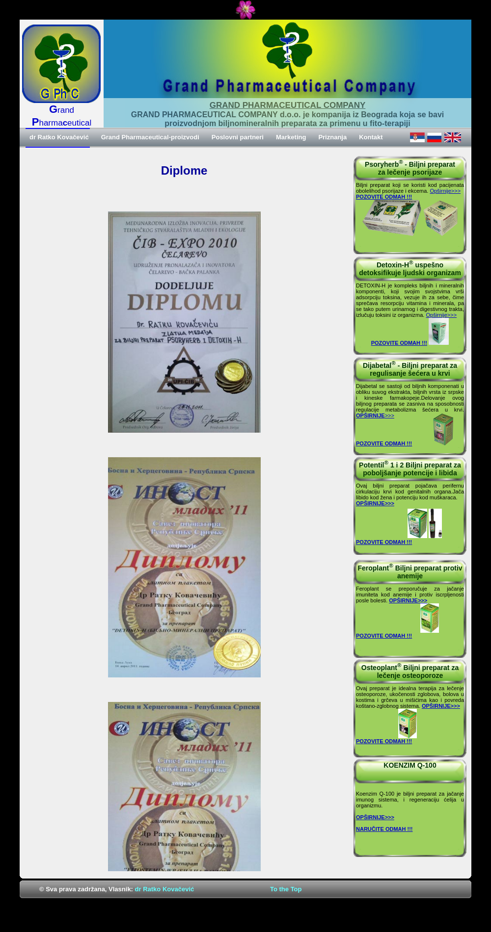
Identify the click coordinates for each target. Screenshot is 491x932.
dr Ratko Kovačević (164, 889)
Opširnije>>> (445, 191)
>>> (375, 415)
